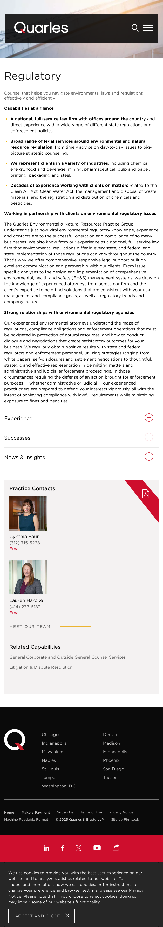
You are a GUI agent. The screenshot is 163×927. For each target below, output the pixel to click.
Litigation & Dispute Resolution (41, 667)
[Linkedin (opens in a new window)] (46, 848)
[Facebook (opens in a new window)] (62, 848)
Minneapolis (115, 751)
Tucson (110, 777)
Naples (49, 760)
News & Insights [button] (24, 457)
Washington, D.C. (59, 786)
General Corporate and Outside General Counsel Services (67, 657)
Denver (110, 734)
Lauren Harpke (26, 600)
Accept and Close (37, 915)
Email (15, 548)
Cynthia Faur (24, 536)
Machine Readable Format (26, 819)
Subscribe (65, 812)
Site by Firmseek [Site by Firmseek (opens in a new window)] (125, 819)
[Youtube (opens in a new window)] (97, 848)
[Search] (135, 28)
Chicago (50, 734)
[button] (116, 848)
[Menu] (148, 28)
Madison (111, 743)
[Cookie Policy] (81, 894)
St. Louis (50, 768)
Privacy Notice (121, 812)
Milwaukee (52, 751)
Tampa (48, 777)
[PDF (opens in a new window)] (145, 494)
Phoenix (111, 760)
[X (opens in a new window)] (79, 848)
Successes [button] (17, 438)
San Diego (113, 768)
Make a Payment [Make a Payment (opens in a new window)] (36, 812)
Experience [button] (18, 418)
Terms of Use (91, 812)
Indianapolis (54, 743)
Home (9, 812)
